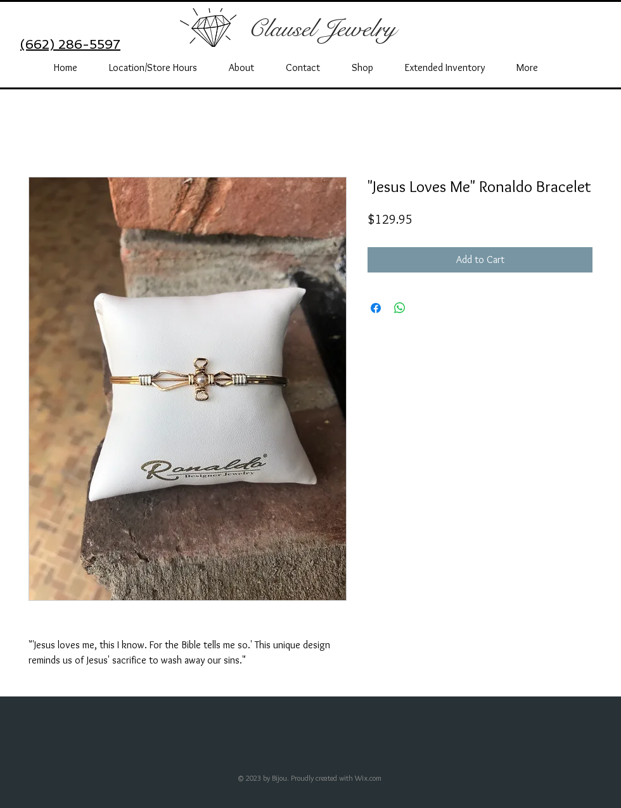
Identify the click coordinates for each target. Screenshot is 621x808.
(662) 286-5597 (70, 44)
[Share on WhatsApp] (399, 308)
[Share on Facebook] (375, 308)
